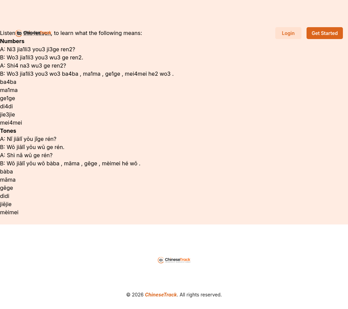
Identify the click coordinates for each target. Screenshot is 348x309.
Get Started (325, 33)
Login (288, 33)
